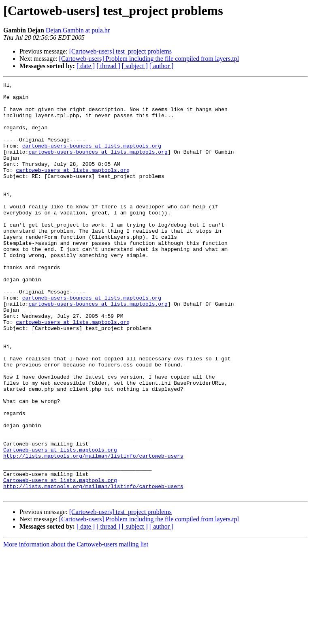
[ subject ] (135, 65)
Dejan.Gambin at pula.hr (78, 30)
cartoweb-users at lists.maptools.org (73, 188)
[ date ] (86, 65)
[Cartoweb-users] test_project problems (120, 51)
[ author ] (161, 65)
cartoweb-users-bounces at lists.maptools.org (91, 159)
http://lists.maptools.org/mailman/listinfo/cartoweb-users (93, 531)
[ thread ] (108, 65)
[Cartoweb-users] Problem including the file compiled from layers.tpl (149, 58)
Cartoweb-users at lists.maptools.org (60, 523)
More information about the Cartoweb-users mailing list (75, 626)
